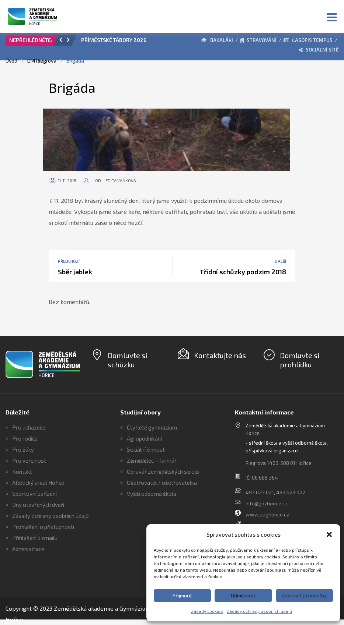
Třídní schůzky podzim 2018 (242, 272)
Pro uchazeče (28, 427)
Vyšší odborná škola (151, 493)
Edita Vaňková (120, 180)
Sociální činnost (146, 449)
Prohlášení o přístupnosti (43, 526)
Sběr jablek (75, 272)
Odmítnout (243, 595)
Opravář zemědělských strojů (163, 471)
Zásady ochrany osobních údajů (259, 611)
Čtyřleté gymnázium (152, 427)
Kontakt (22, 471)
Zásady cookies (207, 611)
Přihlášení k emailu (35, 537)
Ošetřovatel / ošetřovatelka (162, 482)
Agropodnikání (144, 438)
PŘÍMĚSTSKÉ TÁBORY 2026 (113, 40)
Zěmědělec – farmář (152, 460)
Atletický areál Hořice (38, 482)
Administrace (28, 548)
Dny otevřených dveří (38, 504)
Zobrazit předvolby (304, 595)
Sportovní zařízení (34, 493)
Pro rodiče (25, 438)
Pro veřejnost (29, 460)
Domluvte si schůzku (127, 360)
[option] (121, 42)
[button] (329, 534)
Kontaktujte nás (220, 355)
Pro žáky (23, 449)
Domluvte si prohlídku (299, 360)
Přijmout (182, 595)
